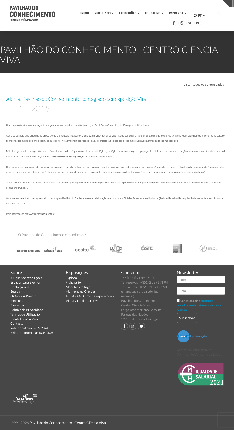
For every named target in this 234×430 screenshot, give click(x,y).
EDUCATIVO (154, 13)
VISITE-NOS (104, 13)
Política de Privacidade (26, 310)
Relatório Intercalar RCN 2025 (32, 332)
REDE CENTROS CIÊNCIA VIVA (209, 3)
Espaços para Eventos (25, 282)
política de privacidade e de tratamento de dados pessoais (199, 305)
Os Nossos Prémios (24, 296)
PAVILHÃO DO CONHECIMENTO (107, 3)
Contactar (17, 323)
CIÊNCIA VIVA (158, 3)
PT (199, 15)
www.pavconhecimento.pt (41, 214)
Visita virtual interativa (82, 301)
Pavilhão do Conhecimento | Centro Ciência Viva (67, 422)
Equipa (15, 291)
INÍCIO (84, 13)
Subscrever (187, 318)
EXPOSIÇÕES (129, 13)
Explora (71, 278)
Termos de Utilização (25, 314)
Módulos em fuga (78, 287)
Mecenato (17, 301)
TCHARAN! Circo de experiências (90, 296)
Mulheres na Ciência (80, 291)
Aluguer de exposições (26, 278)
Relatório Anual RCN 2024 (29, 328)
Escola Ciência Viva (24, 319)
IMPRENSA (177, 13)
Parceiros (17, 305)
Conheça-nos (19, 287)
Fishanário (73, 282)
